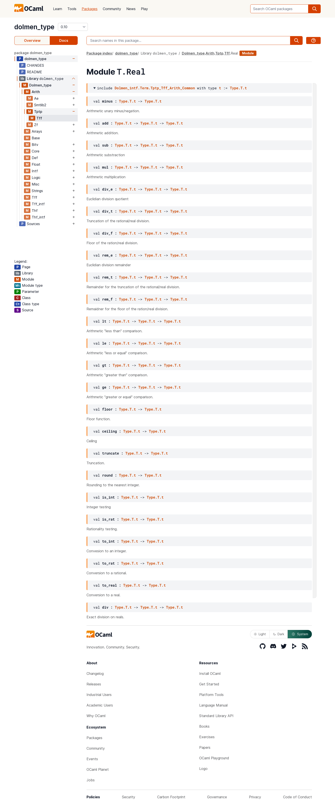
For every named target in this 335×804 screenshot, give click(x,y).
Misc (35, 184)
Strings (37, 191)
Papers (204, 747)
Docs (63, 40)
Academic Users (100, 705)
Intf (35, 171)
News (131, 9)
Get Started (209, 684)
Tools (71, 9)
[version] (73, 27)
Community (112, 9)
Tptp (38, 111)
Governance (217, 797)
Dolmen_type (40, 85)
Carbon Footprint (171, 797)
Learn (57, 9)
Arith (36, 92)
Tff (39, 118)
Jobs (91, 780)
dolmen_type (34, 27)
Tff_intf (38, 204)
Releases (94, 684)
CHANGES (35, 65)
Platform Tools (211, 694)
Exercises (207, 737)
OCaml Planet (98, 769)
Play (144, 9)
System (299, 634)
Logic (36, 177)
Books (204, 726)
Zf (36, 125)
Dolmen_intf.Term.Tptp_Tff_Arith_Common (155, 88)
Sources (33, 224)
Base (36, 138)
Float (36, 164)
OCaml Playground (214, 758)
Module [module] (248, 53)
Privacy (255, 797)
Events (92, 759)
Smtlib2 (40, 105)
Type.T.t (238, 88)
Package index (99, 53)
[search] (314, 8)
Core (35, 151)
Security (128, 797)
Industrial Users (99, 694)
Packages (90, 9)
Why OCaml (96, 716)
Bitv (35, 144)
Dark (278, 634)
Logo (203, 768)
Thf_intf (38, 217)
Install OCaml (210, 673)
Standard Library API (216, 716)
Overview (32, 40)
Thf (35, 210)
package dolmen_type (33, 53)
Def (35, 158)
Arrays (37, 131)
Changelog (95, 673)
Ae (36, 98)
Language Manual (213, 705)
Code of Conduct (297, 797)
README (34, 72)
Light (260, 634)
